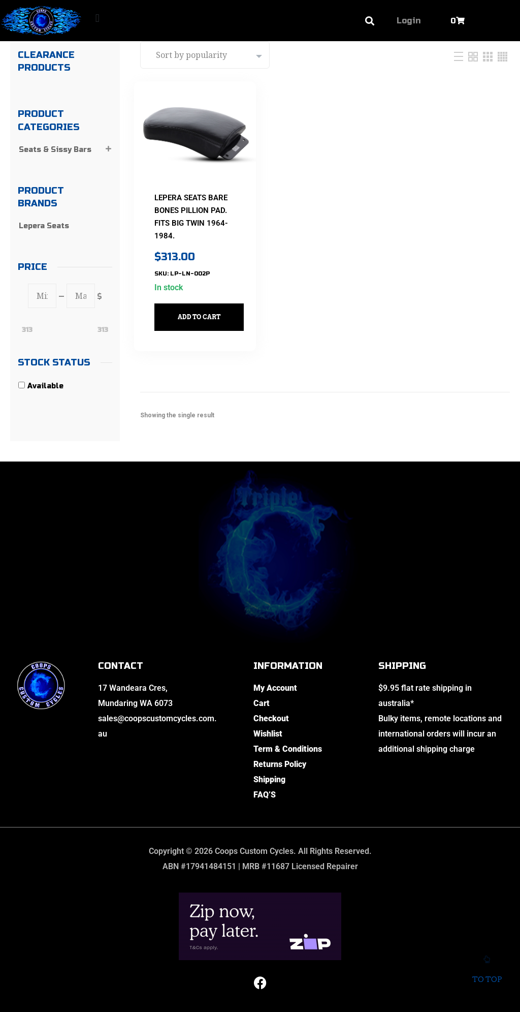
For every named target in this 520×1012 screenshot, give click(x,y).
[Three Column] (489, 56)
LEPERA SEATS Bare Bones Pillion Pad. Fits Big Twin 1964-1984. (192, 213)
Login (408, 20)
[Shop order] (205, 55)
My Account (275, 688)
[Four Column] (502, 56)
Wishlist (267, 734)
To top (487, 973)
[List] (460, 56)
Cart (261, 703)
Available (45, 386)
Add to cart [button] (205, 307)
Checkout (271, 718)
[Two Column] (474, 56)
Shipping (269, 779)
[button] (97, 18)
